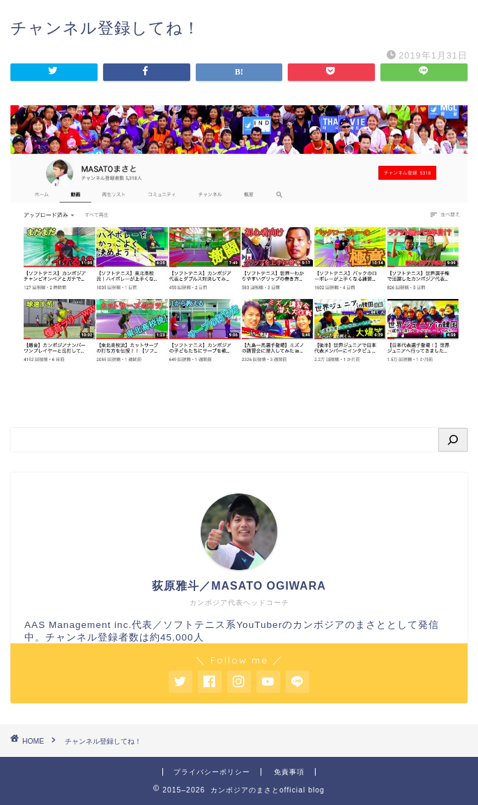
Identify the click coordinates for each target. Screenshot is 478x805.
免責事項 (289, 772)
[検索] (453, 440)
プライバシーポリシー (212, 772)
